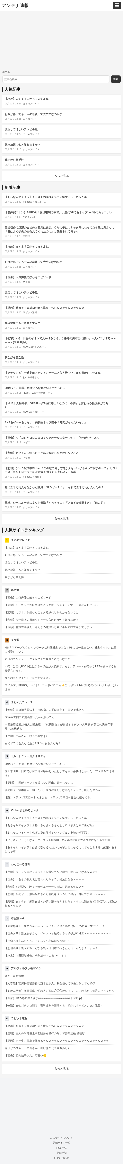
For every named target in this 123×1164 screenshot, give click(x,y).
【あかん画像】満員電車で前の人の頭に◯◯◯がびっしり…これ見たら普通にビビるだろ (59, 990)
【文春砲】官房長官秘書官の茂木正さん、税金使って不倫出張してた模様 (50, 983)
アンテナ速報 (15, 5)
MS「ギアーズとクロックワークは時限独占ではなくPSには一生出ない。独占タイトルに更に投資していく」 (61, 649)
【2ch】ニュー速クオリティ (37, 392)
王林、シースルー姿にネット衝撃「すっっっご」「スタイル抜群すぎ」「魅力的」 (55, 502)
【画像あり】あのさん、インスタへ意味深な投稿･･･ (37, 940)
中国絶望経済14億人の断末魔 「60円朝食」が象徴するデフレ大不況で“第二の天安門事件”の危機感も (59, 726)
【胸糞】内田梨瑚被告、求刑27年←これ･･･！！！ (36, 955)
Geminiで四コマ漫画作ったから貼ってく (29, 717)
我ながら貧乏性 (14, 159)
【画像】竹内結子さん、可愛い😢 (25, 1055)
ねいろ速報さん (31, 377)
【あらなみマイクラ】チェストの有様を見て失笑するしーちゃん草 (46, 197)
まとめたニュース (22, 702)
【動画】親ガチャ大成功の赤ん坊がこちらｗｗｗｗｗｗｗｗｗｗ (44, 307)
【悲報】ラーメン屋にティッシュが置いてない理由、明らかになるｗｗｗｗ (51, 871)
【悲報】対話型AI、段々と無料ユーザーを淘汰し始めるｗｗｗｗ (44, 886)
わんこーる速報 (20, 864)
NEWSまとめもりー (33, 411)
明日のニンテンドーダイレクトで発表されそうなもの (37, 659)
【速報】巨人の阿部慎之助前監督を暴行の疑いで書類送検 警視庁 (45, 1033)
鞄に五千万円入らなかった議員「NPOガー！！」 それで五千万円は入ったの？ (54, 487)
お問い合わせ (61, 1157)
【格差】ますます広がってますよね (26, 98)
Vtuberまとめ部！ (32, 476)
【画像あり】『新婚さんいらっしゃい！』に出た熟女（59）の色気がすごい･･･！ (55, 926)
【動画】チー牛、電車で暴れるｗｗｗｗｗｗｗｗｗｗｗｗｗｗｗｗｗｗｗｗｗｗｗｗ (57, 1040)
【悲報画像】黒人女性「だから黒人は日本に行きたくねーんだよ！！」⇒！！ (53, 948)
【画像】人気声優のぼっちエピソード (28, 277)
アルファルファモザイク (26, 968)
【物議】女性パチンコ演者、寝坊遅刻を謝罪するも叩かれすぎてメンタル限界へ (54, 1005)
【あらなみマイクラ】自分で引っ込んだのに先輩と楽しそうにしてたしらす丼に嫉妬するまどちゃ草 (61, 849)
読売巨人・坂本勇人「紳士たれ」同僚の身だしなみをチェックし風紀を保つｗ (53, 790)
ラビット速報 (30, 312)
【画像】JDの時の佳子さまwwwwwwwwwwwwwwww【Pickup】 (44, 998)
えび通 (15, 640)
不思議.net (17, 918)
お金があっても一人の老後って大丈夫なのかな (33, 114)
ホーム (6, 71)
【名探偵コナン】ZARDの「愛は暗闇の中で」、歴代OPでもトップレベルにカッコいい (58, 212)
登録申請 (62, 1152)
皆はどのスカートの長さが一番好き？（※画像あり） (37, 1048)
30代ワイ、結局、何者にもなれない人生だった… (35, 387)
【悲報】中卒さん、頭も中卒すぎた (26, 736)
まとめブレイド (31, 103)
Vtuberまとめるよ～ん (34, 201)
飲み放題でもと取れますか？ (22, 144)
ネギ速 (26, 282)
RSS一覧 (61, 1147)
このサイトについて (61, 1137)
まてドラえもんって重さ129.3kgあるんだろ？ (33, 743)
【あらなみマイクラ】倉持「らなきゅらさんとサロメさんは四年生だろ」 (50, 825)
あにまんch (29, 217)
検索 (115, 79)
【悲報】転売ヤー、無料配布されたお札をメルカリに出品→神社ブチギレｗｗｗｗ (55, 894)
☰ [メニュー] (117, 5)
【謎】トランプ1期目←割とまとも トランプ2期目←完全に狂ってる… (49, 797)
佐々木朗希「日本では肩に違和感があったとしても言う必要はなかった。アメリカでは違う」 (59, 773)
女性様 (26, 236)
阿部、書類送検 (14, 976)
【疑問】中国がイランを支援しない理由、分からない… (39, 782)
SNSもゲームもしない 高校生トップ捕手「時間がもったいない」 (46, 422)
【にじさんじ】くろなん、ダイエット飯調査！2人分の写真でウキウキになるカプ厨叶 (57, 840)
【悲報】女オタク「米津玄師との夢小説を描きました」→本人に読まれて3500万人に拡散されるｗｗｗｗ (61, 903)
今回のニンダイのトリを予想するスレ (28, 677)
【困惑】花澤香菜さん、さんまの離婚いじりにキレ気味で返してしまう (48, 627)
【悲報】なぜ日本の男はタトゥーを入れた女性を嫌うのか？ (42, 619)
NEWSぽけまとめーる (34, 347)
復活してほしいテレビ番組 (21, 129)
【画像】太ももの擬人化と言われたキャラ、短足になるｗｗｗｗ (44, 879)
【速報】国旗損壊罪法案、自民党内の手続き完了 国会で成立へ (44, 709)
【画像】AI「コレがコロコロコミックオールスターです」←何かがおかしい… (53, 437)
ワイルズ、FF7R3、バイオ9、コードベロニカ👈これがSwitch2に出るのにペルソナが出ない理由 (61, 687)
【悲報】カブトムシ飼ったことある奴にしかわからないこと (42, 452)
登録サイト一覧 (61, 1142)
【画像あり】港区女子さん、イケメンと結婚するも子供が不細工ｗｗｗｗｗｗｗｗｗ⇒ (58, 933)
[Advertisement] (61, 40)
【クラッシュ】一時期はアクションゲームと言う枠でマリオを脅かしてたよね (53, 372)
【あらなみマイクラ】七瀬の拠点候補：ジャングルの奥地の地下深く (47, 832)
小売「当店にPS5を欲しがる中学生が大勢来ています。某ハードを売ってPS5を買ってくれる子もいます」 (60, 668)
